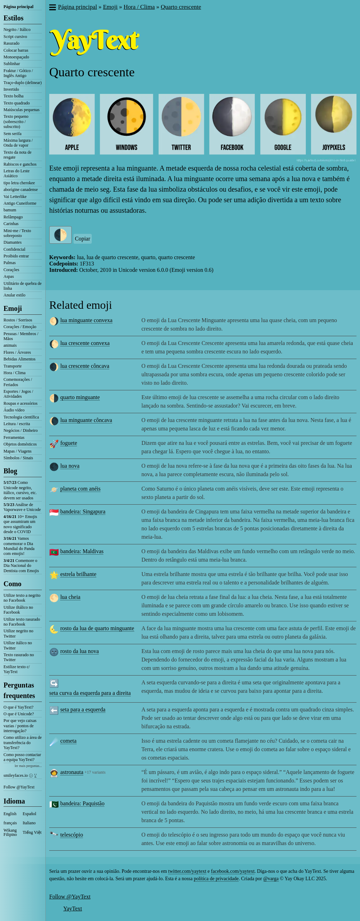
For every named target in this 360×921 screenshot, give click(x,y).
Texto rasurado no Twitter (19, 657)
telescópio (71, 835)
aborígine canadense (21, 189)
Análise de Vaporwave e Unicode (22, 507)
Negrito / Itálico (17, 29)
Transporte (13, 366)
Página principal (18, 6)
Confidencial (14, 249)
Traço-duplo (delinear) (23, 82)
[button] (52, 8)
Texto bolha (14, 96)
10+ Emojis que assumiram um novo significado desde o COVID (20, 524)
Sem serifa (12, 133)
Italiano (29, 822)
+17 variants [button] (94, 772)
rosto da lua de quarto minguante (97, 628)
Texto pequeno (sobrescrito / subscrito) (16, 121)
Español (30, 813)
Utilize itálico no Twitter (18, 645)
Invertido (11, 89)
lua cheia (70, 597)
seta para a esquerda (82, 709)
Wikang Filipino (10, 832)
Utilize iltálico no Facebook (18, 610)
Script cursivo (15, 36)
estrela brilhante (78, 574)
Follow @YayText (19, 787)
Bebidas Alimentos (20, 359)
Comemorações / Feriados (18, 382)
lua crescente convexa (84, 343)
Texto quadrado (17, 103)
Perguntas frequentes (19, 690)
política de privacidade (216, 878)
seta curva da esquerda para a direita (90, 693)
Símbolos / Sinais (18, 457)
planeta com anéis (80, 489)
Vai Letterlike (15, 196)
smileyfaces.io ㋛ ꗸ (20, 775)
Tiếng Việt (32, 832)
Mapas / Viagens (18, 451)
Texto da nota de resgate (17, 155)
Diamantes (12, 242)
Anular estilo (14, 295)
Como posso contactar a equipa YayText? (22, 757)
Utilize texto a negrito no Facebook (22, 598)
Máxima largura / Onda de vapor (18, 143)
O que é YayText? (18, 707)
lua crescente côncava (84, 366)
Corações (11, 269)
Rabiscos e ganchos (20, 164)
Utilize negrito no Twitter (18, 633)
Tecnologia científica (21, 417)
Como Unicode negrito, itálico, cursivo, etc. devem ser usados (20, 490)
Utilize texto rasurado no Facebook (22, 622)
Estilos (14, 18)
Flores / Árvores (17, 352)
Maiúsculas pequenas (21, 109)
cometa (68, 741)
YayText (72, 909)
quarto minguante (79, 397)
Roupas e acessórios (21, 403)
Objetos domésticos (20, 444)
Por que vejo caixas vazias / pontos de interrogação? (20, 725)
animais (10, 345)
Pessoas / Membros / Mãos (21, 336)
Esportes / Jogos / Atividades (18, 394)
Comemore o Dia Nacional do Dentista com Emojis (21, 565)
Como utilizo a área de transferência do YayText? (23, 742)
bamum (10, 209)
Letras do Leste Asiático (17, 173)
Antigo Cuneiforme (20, 203)
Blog (10, 471)
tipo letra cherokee (19, 182)
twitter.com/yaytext (187, 871)
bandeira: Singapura (82, 511)
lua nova (69, 466)
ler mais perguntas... (28, 766)
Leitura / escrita (17, 423)
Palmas (10, 262)
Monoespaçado (16, 57)
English (10, 813)
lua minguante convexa (86, 320)
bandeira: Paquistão (82, 803)
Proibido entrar (16, 256)
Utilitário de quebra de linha (22, 286)
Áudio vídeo (14, 410)
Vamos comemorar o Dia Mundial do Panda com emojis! (19, 546)
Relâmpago (13, 217)
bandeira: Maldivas (81, 551)
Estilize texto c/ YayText (17, 669)
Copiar (82, 239)
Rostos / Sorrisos (18, 320)
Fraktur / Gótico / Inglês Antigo (18, 73)
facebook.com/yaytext (233, 871)
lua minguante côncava (86, 420)
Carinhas (11, 223)
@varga (271, 878)
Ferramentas (14, 437)
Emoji (13, 308)
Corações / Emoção (20, 326)
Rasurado (11, 43)
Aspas (9, 276)
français (10, 822)
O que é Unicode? (19, 713)
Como (12, 584)
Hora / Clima (15, 372)
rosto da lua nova (79, 651)
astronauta (71, 772)
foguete (68, 443)
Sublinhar (12, 63)
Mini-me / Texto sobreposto (17, 233)
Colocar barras (16, 50)
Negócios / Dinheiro (21, 430)
